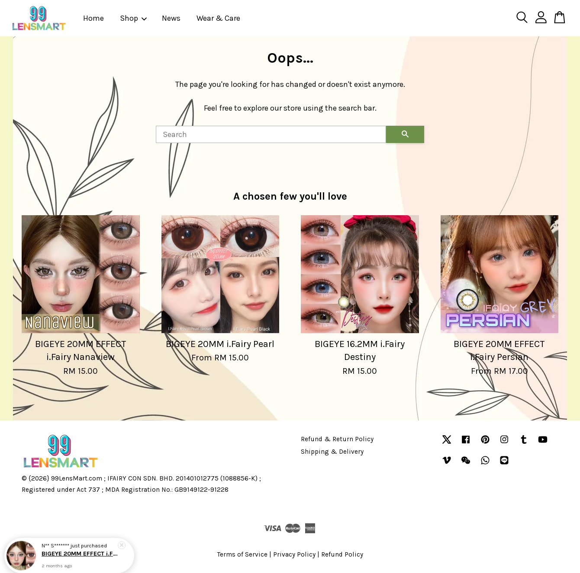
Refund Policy (342, 554)
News (171, 18)
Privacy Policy (294, 554)
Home (93, 18)
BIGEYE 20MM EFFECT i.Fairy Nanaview (80, 553)
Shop (134, 18)
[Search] (271, 134)
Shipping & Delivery (332, 451)
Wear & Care (218, 18)
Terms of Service (242, 554)
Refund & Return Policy (337, 439)
